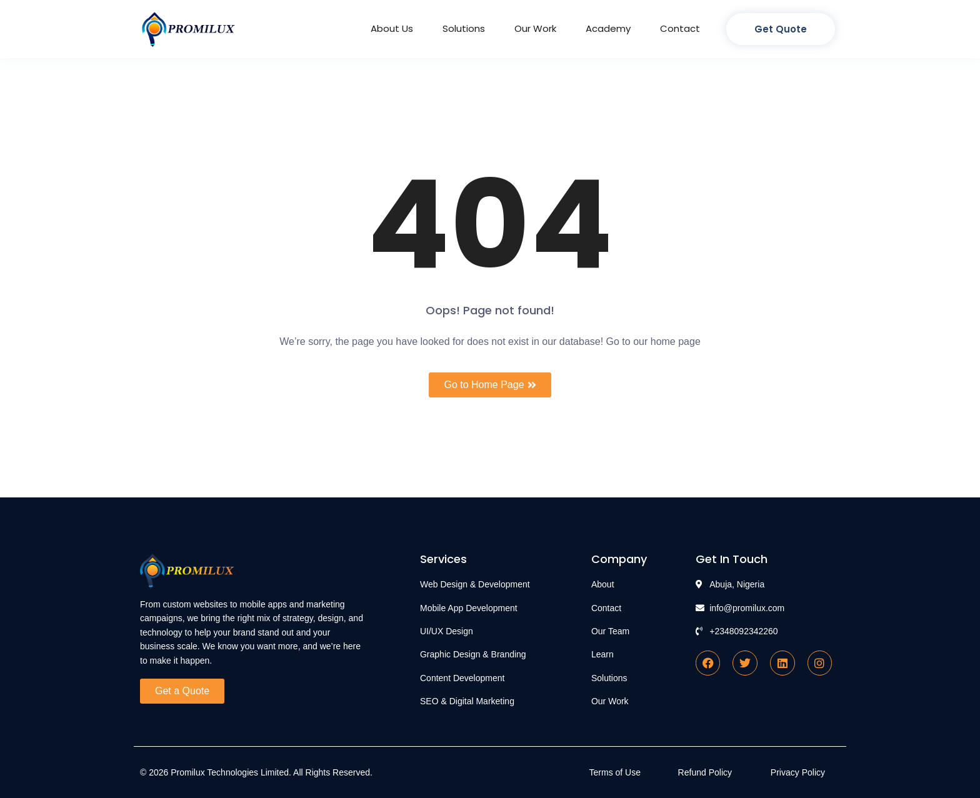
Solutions (463, 28)
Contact (680, 28)
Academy (608, 28)
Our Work (535, 28)
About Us (392, 28)
